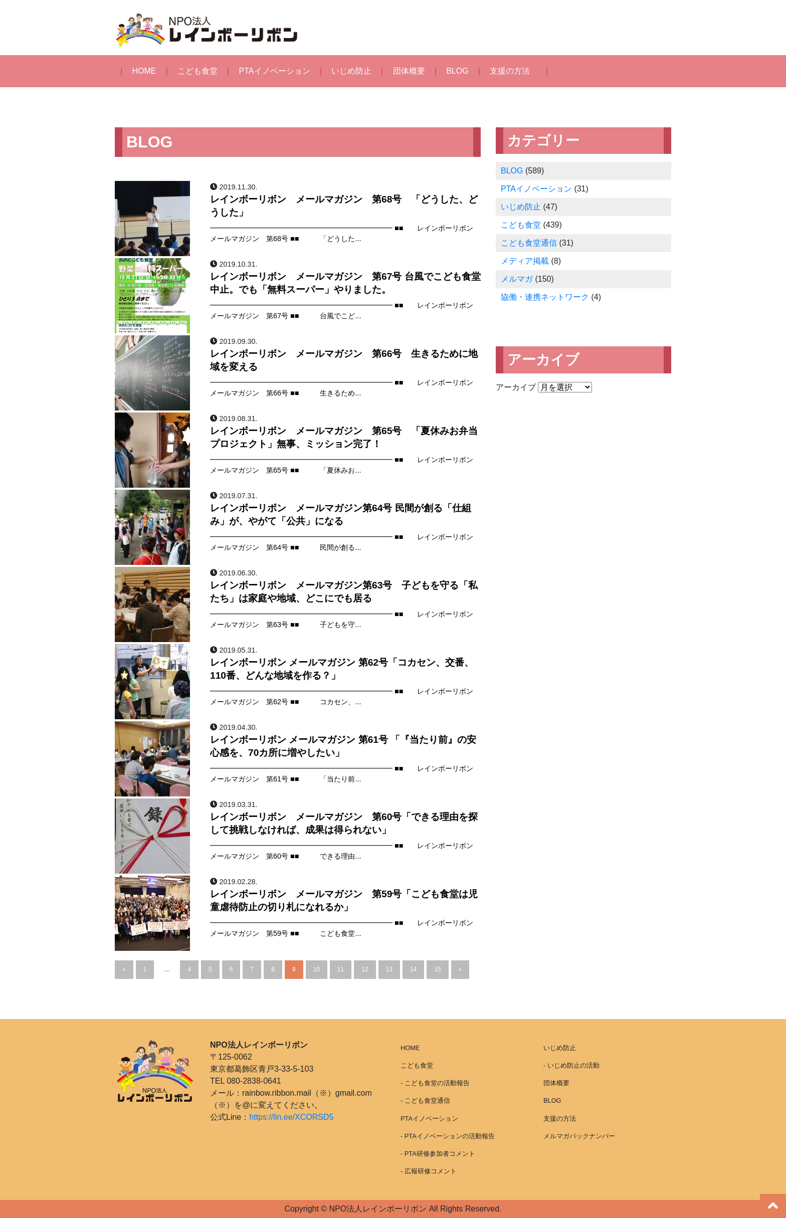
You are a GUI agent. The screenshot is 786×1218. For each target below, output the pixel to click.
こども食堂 (197, 71)
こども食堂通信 (529, 243)
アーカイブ (516, 387)
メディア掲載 (525, 261)
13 (389, 969)
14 (413, 969)
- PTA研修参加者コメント (438, 1153)
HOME (144, 71)
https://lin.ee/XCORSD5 (291, 1117)
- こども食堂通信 (425, 1100)
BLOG (457, 71)
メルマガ (517, 279)
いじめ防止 (351, 71)
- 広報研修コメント (429, 1171)
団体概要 (409, 71)
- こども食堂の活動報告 (435, 1083)
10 (316, 969)
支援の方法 (510, 71)
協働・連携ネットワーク (545, 297)
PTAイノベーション (274, 71)
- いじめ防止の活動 (571, 1065)
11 (340, 969)
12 (364, 969)
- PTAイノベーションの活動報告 (448, 1136)
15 (437, 969)
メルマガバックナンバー (579, 1136)
